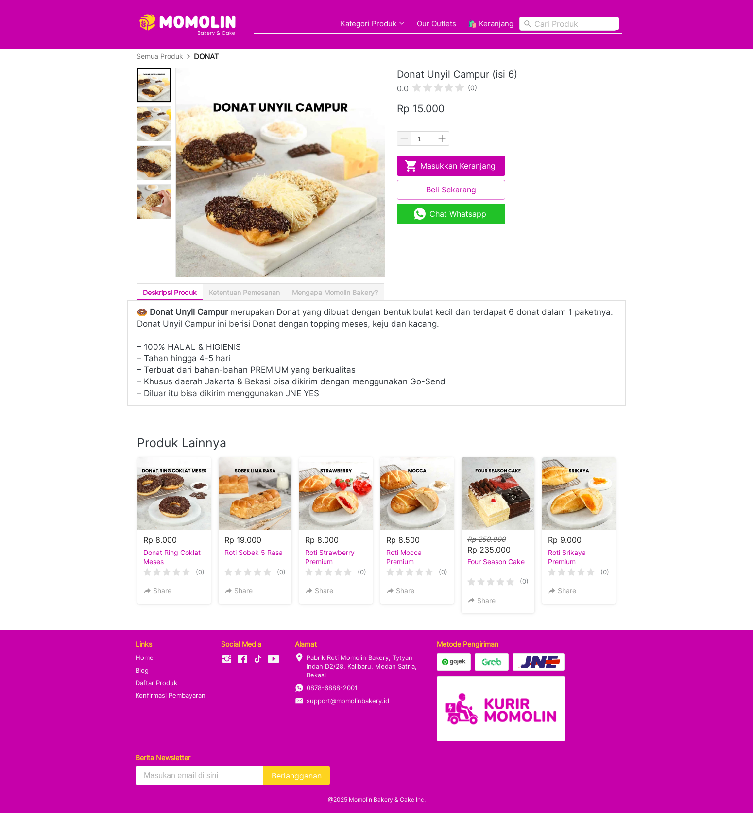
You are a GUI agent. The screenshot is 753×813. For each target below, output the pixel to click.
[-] (227, 659)
